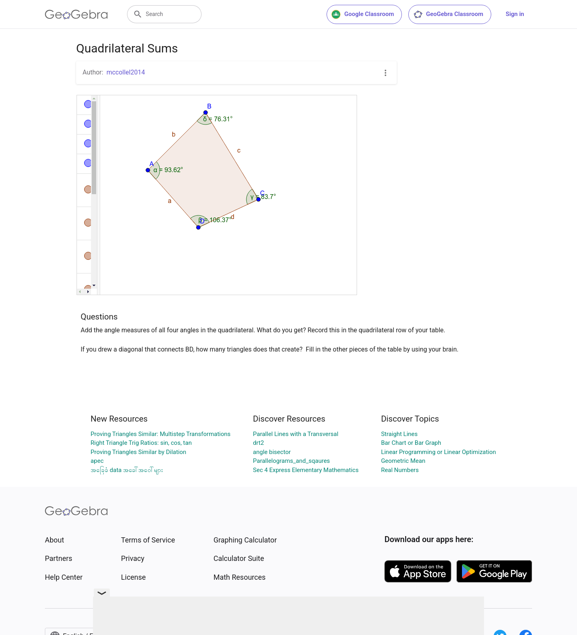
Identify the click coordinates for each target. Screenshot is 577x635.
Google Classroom (362, 14)
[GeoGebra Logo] (76, 14)
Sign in (515, 14)
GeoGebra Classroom (448, 14)
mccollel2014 (126, 72)
